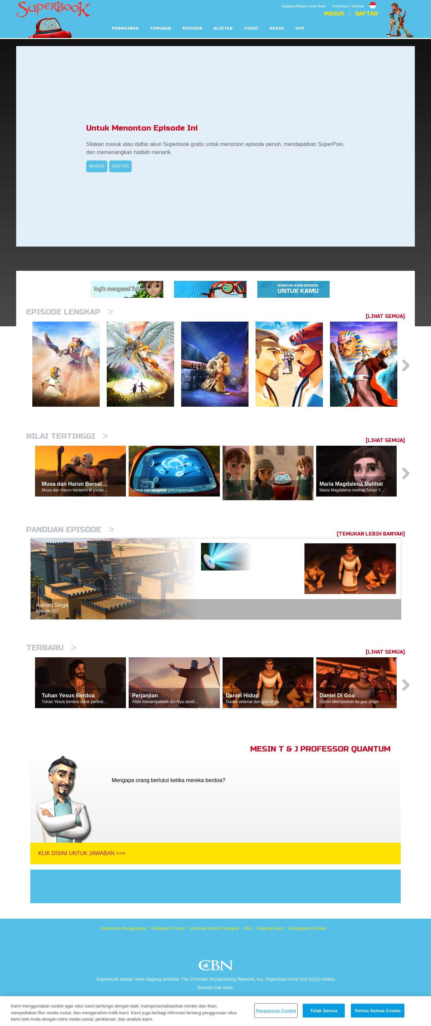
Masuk (334, 13)
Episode (192, 28)
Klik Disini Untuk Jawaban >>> (82, 853)
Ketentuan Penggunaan (124, 928)
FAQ (247, 928)
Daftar (366, 13)
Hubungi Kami (270, 928)
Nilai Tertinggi (67, 436)
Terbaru (51, 647)
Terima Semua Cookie (378, 1010)
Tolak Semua (324, 1010)
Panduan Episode (70, 529)
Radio (276, 28)
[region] (215, 1011)
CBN (216, 967)
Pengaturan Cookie (307, 928)
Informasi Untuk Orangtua (214, 928)
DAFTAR (120, 166)
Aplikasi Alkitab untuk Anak (304, 6)
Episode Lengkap (69, 312)
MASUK (96, 166)
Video (251, 28)
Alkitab (223, 28)
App (299, 28)
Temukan (160, 28)
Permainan (125, 28)
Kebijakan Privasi (168, 928)
